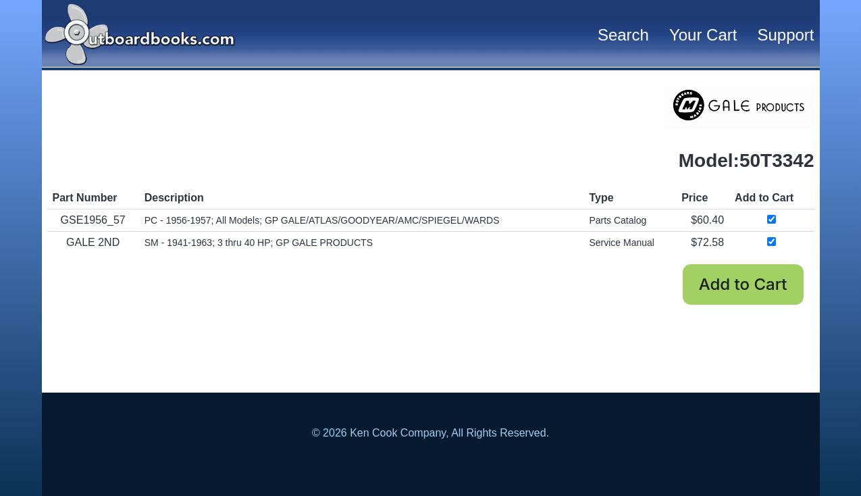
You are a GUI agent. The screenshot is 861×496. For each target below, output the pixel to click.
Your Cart (703, 35)
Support (785, 35)
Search (623, 35)
